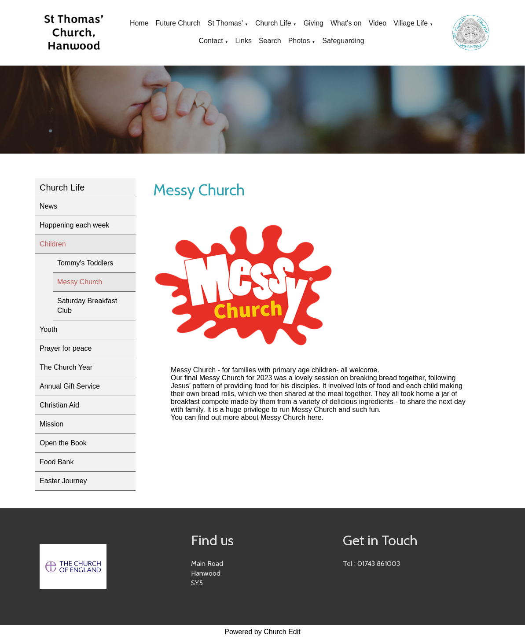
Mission (51, 424)
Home (139, 23)
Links (243, 40)
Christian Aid (59, 405)
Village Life (410, 23)
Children (53, 244)
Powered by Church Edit (262, 631)
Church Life (273, 23)
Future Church (178, 23)
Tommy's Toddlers (85, 263)
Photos (299, 40)
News (48, 206)
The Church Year (66, 367)
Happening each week (74, 225)
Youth (48, 329)
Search (270, 40)
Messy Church (79, 282)
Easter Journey (63, 481)
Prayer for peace (66, 348)
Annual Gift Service (70, 386)
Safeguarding (343, 40)
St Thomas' (225, 23)
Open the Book (63, 443)
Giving (313, 23)
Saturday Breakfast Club (87, 305)
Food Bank (56, 462)
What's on (346, 23)
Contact (211, 40)
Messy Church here (291, 417)
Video (378, 23)
